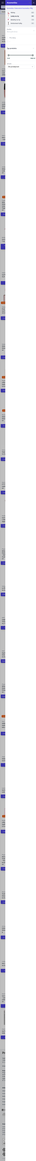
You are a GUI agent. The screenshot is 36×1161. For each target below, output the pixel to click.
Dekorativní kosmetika (22, 8)
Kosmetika (10, 8)
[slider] (9, 55)
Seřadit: (9, 64)
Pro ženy (13, 38)
